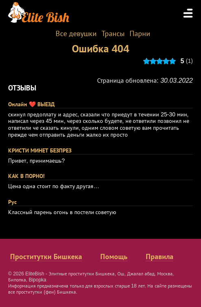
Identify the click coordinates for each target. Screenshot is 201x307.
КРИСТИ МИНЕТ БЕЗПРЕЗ (39, 150)
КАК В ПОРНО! (26, 176)
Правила (159, 257)
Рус (12, 202)
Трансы (113, 34)
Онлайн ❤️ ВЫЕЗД (31, 104)
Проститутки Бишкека (46, 257)
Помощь (114, 257)
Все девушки (76, 34)
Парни (140, 34)
